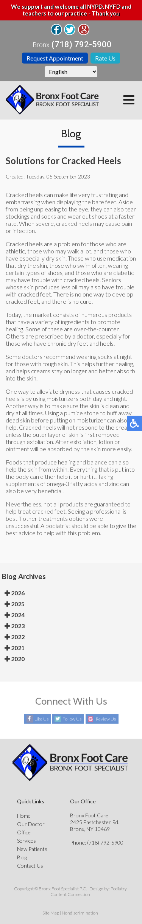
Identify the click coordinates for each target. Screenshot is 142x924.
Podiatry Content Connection (88, 891)
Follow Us (71, 719)
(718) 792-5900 (81, 44)
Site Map (50, 913)
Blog (22, 857)
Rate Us (105, 58)
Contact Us (30, 865)
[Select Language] (71, 71)
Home (24, 815)
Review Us (106, 719)
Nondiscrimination (80, 913)
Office (24, 832)
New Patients (32, 849)
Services (26, 840)
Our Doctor (31, 824)
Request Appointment (55, 58)
